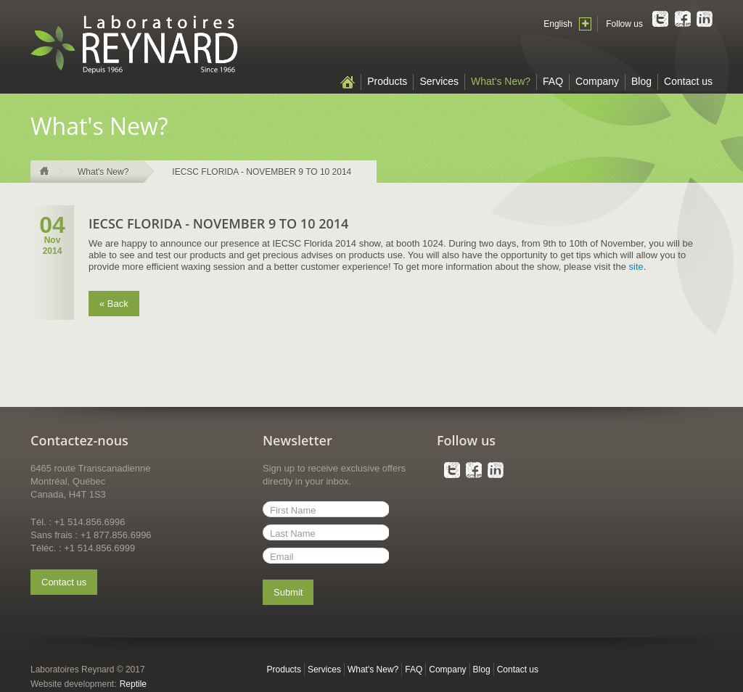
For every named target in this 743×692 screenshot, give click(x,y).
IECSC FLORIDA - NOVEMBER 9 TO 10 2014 (261, 172)
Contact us (688, 81)
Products (387, 81)
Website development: (73, 684)
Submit (288, 592)
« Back (113, 303)
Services (439, 81)
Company (597, 81)
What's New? (500, 81)
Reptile (133, 684)
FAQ (553, 81)
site (636, 266)
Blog (641, 81)
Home (347, 82)
